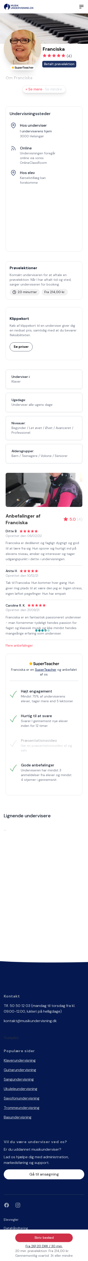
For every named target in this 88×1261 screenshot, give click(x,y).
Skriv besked (44, 1237)
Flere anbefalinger (19, 645)
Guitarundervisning (20, 1069)
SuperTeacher (45, 669)
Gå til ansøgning (44, 1174)
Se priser (21, 346)
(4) (69, 56)
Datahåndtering (16, 1228)
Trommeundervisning (21, 1107)
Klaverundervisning (20, 1060)
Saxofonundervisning (21, 1098)
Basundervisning (17, 1117)
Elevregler (11, 1219)
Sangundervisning (19, 1079)
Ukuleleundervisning (20, 1088)
